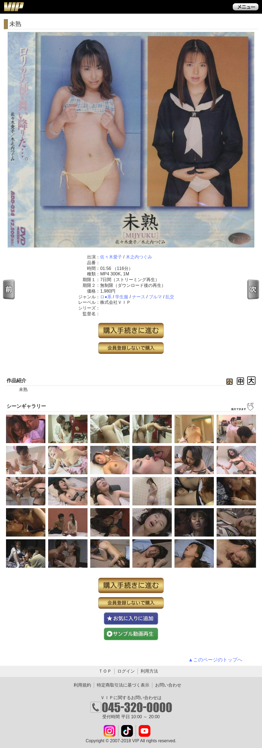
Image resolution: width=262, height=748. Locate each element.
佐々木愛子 (111, 257)
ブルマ (155, 297)
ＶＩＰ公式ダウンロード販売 (14, 6)
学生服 (121, 297)
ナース (138, 297)
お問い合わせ (168, 685)
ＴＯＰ (105, 671)
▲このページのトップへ (215, 659)
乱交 (169, 297)
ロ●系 (106, 297)
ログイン (126, 671)
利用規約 (82, 685)
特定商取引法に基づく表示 (123, 685)
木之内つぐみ (139, 257)
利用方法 (149, 671)
